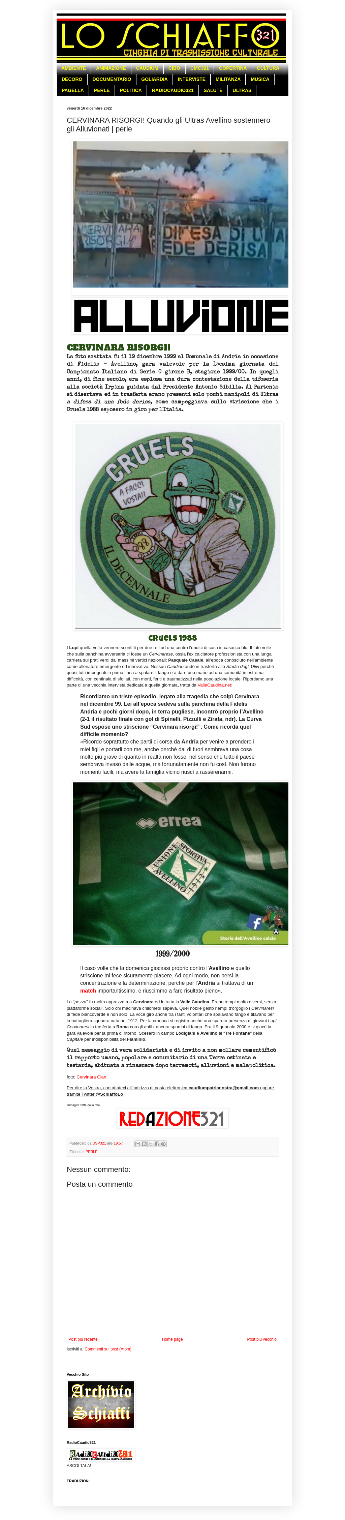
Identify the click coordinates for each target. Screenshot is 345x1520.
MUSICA (260, 79)
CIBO (174, 68)
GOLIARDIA (154, 79)
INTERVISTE (192, 79)
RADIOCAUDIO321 (173, 90)
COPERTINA (233, 68)
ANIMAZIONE (111, 68)
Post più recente (83, 1339)
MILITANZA (228, 79)
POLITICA (131, 90)
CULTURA (268, 68)
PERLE (102, 90)
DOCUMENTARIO (111, 79)
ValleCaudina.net (214, 685)
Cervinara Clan (91, 1077)
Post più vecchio (262, 1339)
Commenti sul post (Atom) (108, 1349)
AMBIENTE (73, 68)
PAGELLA (73, 90)
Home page (172, 1339)
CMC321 (199, 68)
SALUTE (213, 90)
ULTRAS (242, 90)
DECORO (72, 79)
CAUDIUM (147, 68)
